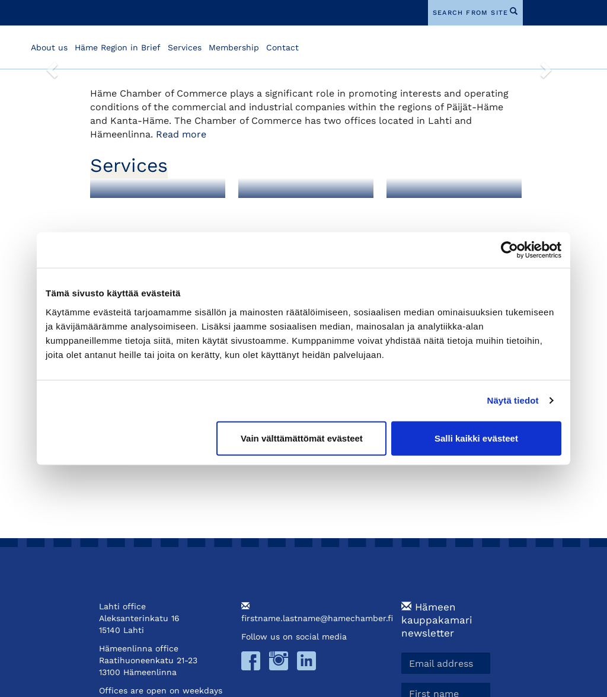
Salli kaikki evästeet (476, 438)
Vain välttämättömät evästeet (302, 438)
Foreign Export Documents (285, 213)
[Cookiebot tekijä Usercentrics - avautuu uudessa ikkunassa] (509, 250)
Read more (181, 134)
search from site (470, 13)
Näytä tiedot (513, 400)
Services (185, 47)
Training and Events (445, 208)
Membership (234, 47)
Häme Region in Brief (118, 47)
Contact (282, 47)
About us (49, 47)
